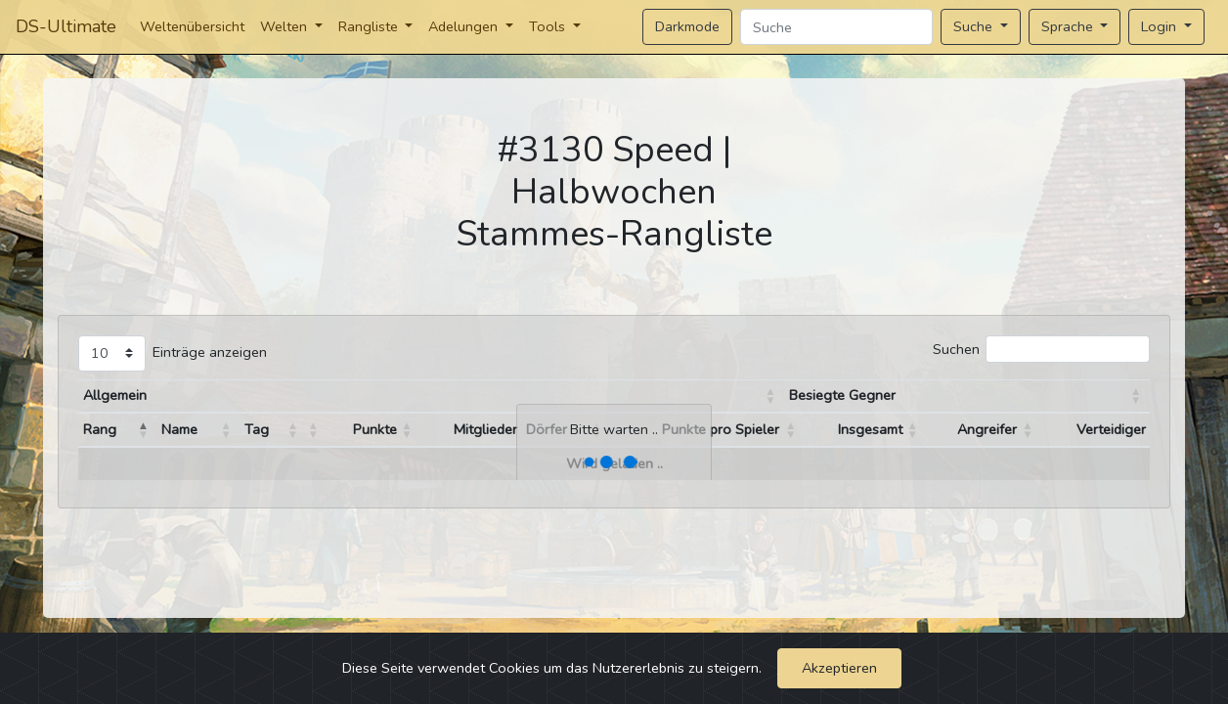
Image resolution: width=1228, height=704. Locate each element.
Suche (974, 26)
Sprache (1069, 26)
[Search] (836, 27)
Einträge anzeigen (210, 352)
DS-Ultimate (66, 26)
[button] (770, 396)
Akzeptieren (839, 668)
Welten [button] (285, 26)
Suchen (956, 349)
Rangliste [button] (370, 26)
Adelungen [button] (465, 26)
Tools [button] (549, 26)
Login (1160, 26)
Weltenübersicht (192, 26)
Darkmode (687, 26)
